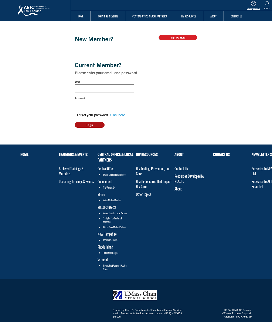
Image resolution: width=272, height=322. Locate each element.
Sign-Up (256, 8)
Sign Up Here (177, 37)
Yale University (109, 187)
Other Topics (143, 194)
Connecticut (105, 181)
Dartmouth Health (110, 240)
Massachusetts (107, 207)
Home (81, 16)
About (179, 154)
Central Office (106, 168)
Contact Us (181, 168)
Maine (101, 194)
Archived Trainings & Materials (71, 171)
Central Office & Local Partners (149, 16)
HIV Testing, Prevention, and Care (153, 171)
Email (78, 81)
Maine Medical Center (112, 200)
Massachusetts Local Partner (115, 213)
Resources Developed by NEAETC (189, 178)
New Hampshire (107, 233)
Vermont (103, 259)
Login (249, 8)
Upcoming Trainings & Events (76, 181)
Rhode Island (105, 246)
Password (80, 98)
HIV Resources (188, 16)
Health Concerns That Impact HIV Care (153, 184)
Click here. (118, 115)
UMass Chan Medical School (114, 174)
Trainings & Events (108, 16)
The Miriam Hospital (111, 253)
